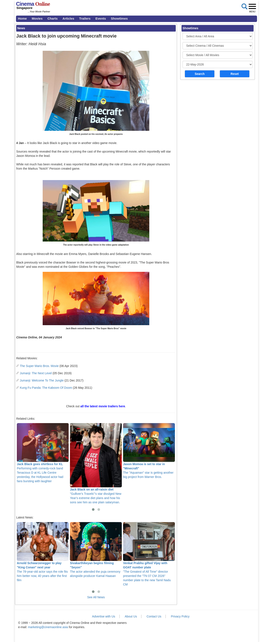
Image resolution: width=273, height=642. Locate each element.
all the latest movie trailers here (102, 406)
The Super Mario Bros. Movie (39, 366)
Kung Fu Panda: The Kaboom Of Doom (46, 387)
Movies (37, 18)
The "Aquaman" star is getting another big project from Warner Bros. (149, 451)
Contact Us (154, 616)
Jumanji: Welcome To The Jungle (42, 380)
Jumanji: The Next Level (36, 373)
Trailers (84, 18)
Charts (53, 18)
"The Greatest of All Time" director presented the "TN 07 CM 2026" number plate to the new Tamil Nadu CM (149, 554)
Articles (68, 18)
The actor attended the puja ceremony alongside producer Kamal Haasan (96, 550)
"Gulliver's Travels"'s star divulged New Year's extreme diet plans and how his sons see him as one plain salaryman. (96, 463)
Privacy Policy (180, 616)
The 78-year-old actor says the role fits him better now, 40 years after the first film (43, 552)
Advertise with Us (103, 616)
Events (100, 18)
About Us (131, 616)
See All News (96, 597)
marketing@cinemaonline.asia (48, 627)
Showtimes (119, 18)
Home (22, 18)
